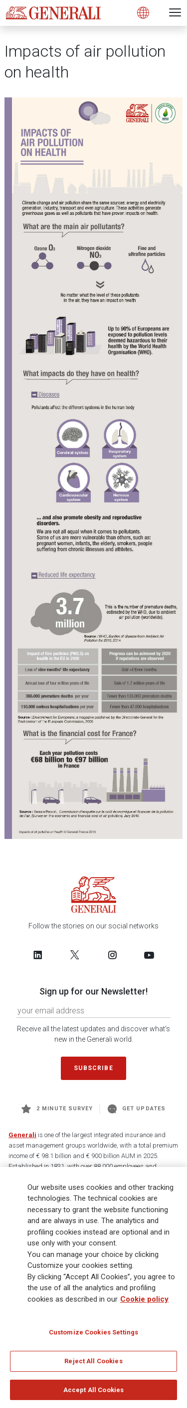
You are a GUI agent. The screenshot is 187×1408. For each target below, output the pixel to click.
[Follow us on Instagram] (112, 954)
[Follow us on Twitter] (74, 954)
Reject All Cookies (93, 1364)
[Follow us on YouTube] (149, 954)
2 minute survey (57, 1108)
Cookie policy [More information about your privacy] (144, 1302)
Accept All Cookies (93, 1393)
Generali (22, 1135)
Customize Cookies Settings (93, 1335)
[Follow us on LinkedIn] (37, 954)
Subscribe (93, 1068)
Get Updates (137, 1108)
